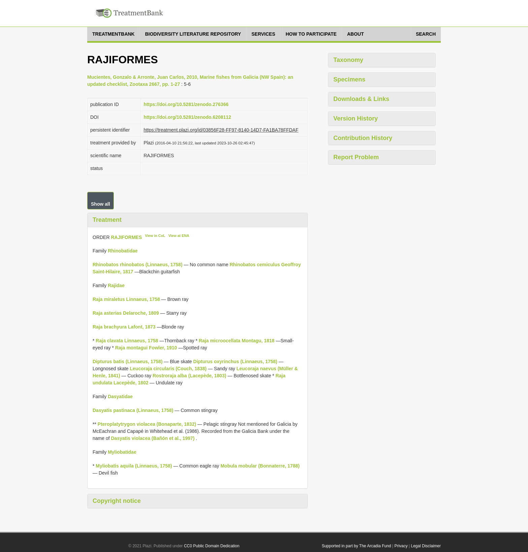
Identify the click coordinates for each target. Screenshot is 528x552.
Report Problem (356, 157)
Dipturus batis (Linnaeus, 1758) (128, 361)
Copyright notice (117, 500)
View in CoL (155, 236)
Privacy (400, 546)
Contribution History (362, 138)
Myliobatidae (122, 452)
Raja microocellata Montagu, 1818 (236, 340)
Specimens (349, 79)
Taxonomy (348, 60)
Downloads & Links (361, 99)
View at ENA (178, 236)
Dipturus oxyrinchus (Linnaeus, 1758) (235, 361)
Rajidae (116, 285)
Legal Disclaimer (426, 546)
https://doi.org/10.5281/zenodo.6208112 (187, 117)
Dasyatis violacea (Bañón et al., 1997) (152, 438)
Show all (100, 204)
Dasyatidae (120, 396)
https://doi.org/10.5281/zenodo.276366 (185, 104)
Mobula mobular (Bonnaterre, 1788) (260, 466)
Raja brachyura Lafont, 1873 (124, 327)
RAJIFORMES (126, 237)
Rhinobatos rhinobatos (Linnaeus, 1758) (138, 264)
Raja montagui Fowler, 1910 (146, 347)
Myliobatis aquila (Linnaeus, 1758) (134, 466)
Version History (355, 118)
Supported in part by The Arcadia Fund (356, 546)
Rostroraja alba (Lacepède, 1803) (189, 375)
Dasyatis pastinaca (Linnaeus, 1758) (133, 410)
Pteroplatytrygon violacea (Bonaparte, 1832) (147, 424)
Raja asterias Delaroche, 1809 (126, 313)
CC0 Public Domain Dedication (211, 546)
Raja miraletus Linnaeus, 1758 (126, 299)
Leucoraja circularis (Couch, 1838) (168, 368)
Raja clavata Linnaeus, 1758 (127, 340)
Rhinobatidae (123, 250)
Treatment (107, 219)
